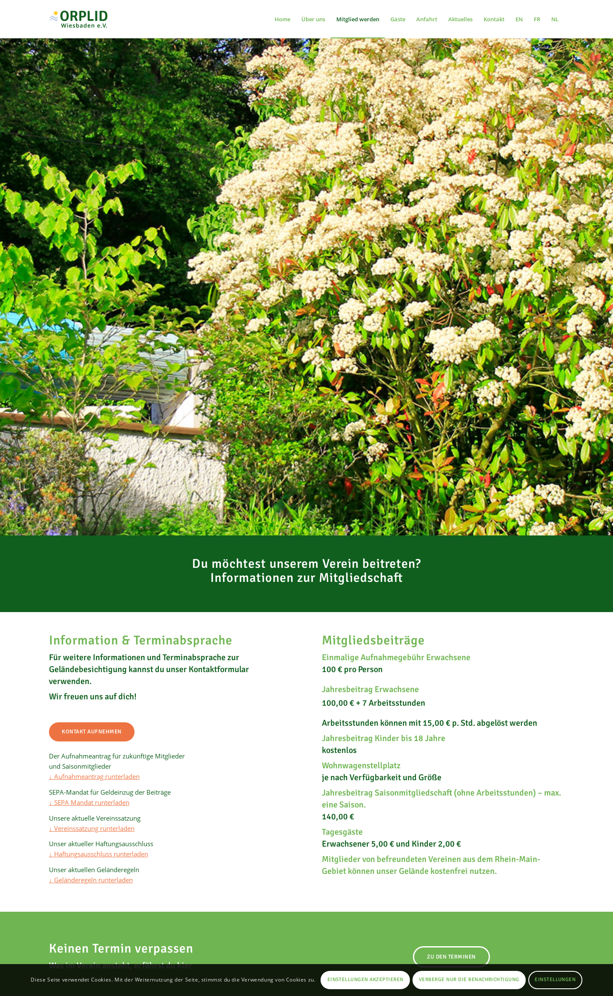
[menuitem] (282, 19)
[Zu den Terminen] (451, 956)
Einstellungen (555, 979)
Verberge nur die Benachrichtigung (469, 979)
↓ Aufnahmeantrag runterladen (94, 776)
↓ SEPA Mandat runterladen (89, 802)
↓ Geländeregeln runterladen (91, 880)
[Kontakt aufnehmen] (92, 731)
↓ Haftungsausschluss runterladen (98, 854)
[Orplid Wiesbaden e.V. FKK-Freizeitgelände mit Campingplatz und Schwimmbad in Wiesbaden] (83, 19)
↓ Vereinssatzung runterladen (92, 828)
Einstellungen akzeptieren (365, 979)
